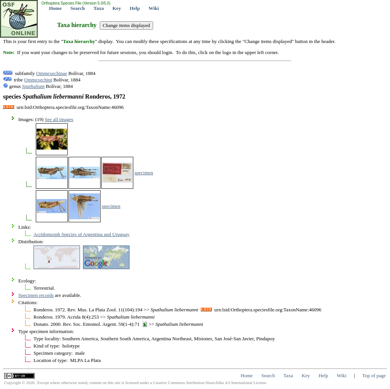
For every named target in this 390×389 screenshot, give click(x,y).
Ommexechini (38, 80)
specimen (143, 172)
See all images (59, 119)
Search (77, 8)
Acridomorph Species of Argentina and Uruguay (81, 234)
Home (55, 8)
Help (134, 8)
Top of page (374, 375)
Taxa (99, 8)
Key (116, 8)
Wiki (154, 8)
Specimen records (36, 295)
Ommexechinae (51, 73)
